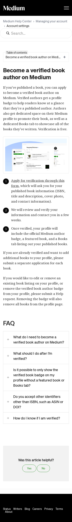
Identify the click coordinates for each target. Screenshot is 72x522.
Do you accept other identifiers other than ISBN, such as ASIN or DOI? (38, 401)
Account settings (18, 26)
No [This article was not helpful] (43, 468)
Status (7, 508)
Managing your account (51, 21)
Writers (17, 508)
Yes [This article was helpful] (29, 468)
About (8, 511)
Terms (59, 508)
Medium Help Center (17, 21)
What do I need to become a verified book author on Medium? (38, 339)
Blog (27, 508)
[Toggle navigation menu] (66, 8)
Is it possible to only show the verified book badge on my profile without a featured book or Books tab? (39, 377)
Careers (37, 508)
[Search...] (36, 33)
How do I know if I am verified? (36, 418)
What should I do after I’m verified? (32, 356)
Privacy (48, 508)
